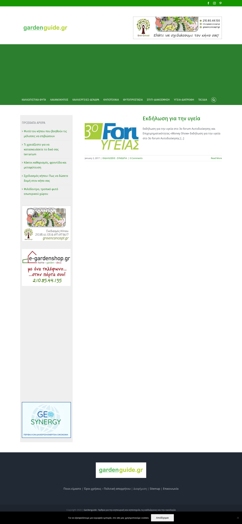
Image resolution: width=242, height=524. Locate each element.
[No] (237, 517)
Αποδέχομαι (162, 517)
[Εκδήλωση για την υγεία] (111, 133)
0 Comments (136, 158)
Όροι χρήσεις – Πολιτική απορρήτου (107, 489)
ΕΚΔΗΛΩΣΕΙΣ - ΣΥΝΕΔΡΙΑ (115, 158)
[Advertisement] (121, 69)
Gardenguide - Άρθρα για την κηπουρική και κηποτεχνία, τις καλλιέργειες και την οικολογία (130, 509)
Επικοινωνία (170, 489)
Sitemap (155, 489)
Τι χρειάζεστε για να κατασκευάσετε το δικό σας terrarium (41, 149)
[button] (213, 100)
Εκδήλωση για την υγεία (171, 118)
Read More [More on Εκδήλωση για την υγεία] (216, 158)
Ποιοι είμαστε (72, 489)
